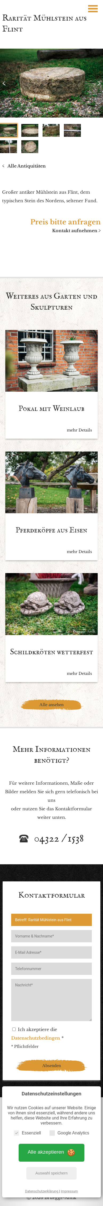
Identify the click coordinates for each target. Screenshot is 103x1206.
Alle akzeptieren (51, 1152)
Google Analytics (69, 1132)
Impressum (69, 1191)
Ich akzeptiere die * (37, 1034)
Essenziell (27, 1132)
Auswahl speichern (51, 1173)
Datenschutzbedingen (35, 1038)
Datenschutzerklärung (42, 1191)
